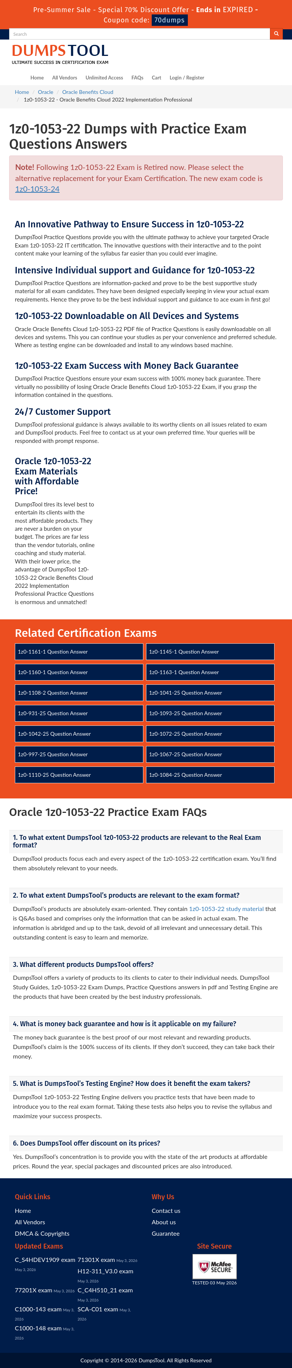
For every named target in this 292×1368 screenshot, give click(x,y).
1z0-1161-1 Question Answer (53, 651)
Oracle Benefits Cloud (87, 92)
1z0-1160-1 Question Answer (53, 672)
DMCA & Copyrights (42, 1233)
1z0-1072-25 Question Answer (185, 733)
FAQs (137, 78)
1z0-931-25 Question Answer (53, 713)
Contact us (166, 1210)
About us (164, 1221)
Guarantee (165, 1233)
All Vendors (64, 78)
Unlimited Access (104, 78)
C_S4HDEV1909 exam (45, 1259)
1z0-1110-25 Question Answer (54, 774)
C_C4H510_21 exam (105, 1289)
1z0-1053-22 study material (226, 908)
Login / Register (187, 78)
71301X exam (96, 1259)
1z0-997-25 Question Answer (53, 754)
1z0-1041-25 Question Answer (185, 692)
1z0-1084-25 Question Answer (185, 774)
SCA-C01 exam (98, 1308)
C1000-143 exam (38, 1308)
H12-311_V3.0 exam (105, 1270)
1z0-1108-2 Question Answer (53, 692)
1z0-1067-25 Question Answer (185, 754)
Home (37, 78)
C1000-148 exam (38, 1327)
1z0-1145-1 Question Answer (184, 651)
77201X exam (33, 1289)
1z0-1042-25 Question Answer (54, 733)
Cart (156, 78)
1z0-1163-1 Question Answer (184, 672)
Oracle (45, 92)
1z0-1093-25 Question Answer (185, 713)
